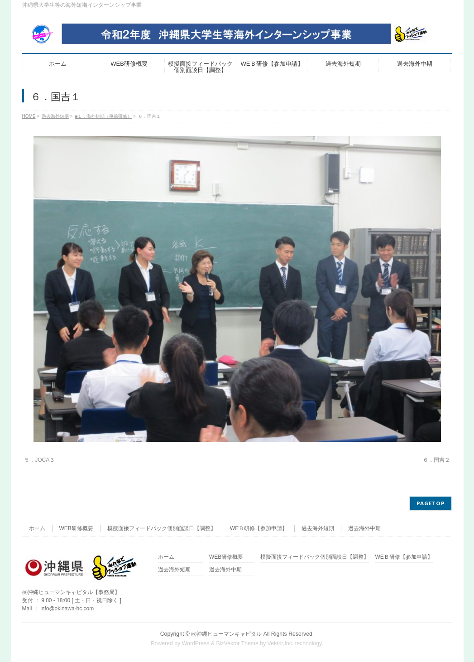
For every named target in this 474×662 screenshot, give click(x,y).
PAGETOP (431, 503)
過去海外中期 (364, 528)
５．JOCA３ (39, 460)
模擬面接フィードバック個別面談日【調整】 (161, 528)
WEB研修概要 (76, 528)
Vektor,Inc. (281, 643)
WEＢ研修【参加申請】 (258, 528)
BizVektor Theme (237, 643)
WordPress (196, 643)
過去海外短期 (318, 528)
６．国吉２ (436, 460)
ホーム (37, 528)
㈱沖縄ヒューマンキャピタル (226, 634)
